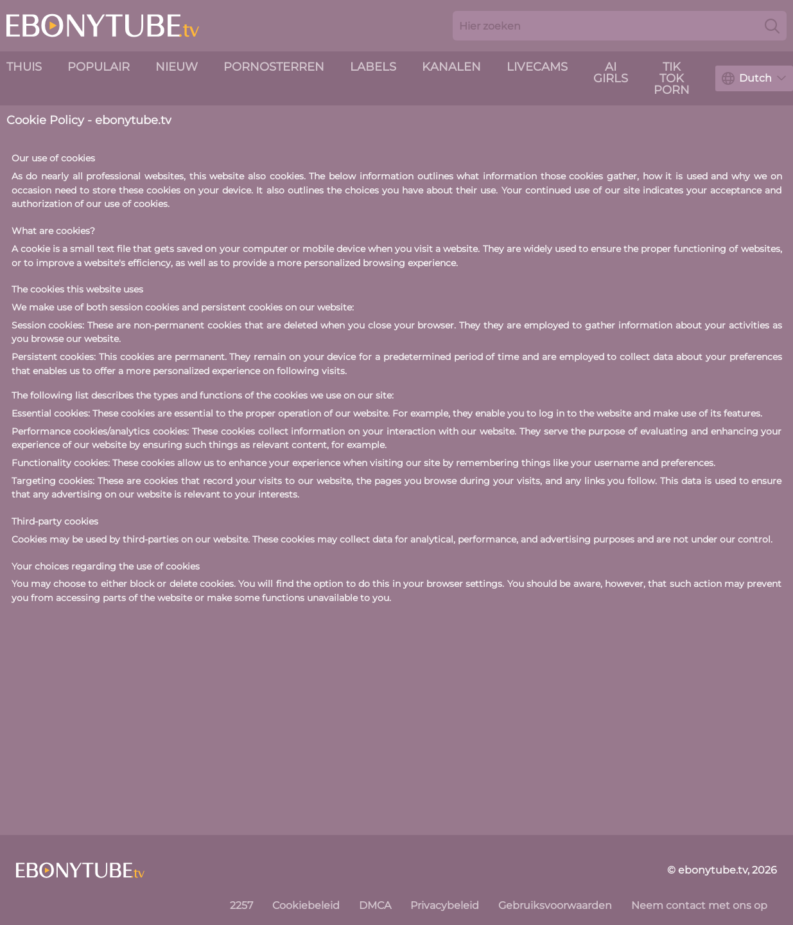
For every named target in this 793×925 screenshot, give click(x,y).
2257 (241, 905)
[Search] (772, 25)
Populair (98, 67)
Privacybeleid (444, 905)
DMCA (375, 905)
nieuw (176, 67)
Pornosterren (273, 67)
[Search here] (620, 25)
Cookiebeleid (306, 905)
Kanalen (451, 67)
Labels (373, 67)
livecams (537, 67)
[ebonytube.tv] (80, 870)
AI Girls (610, 72)
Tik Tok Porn (672, 78)
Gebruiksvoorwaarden (555, 905)
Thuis (24, 67)
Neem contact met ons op (699, 905)
